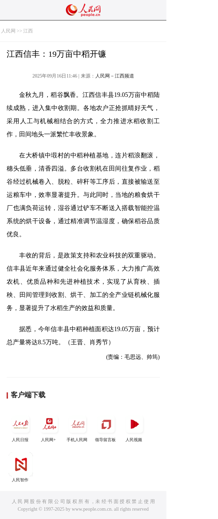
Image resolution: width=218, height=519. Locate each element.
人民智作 (21, 467)
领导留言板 (106, 427)
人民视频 (134, 427)
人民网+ (49, 427)
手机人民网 (78, 427)
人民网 (8, 31)
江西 (28, 31)
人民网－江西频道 (114, 76)
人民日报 (21, 427)
